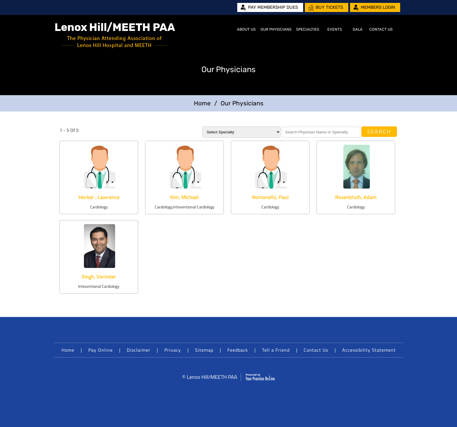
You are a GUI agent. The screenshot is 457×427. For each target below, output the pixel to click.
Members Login (378, 7)
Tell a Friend (276, 349)
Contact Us (381, 29)
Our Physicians (276, 29)
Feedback (237, 349)
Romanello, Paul (270, 197)
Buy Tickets (329, 7)
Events (334, 29)
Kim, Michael (184, 197)
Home (227, 29)
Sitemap (204, 349)
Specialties (307, 29)
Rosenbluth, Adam (356, 197)
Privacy (172, 349)
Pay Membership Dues (273, 7)
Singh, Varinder (99, 276)
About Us (246, 29)
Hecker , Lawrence (98, 197)
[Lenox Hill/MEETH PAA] (115, 35)
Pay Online (100, 349)
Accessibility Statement (369, 349)
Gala (358, 29)
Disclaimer (138, 349)
